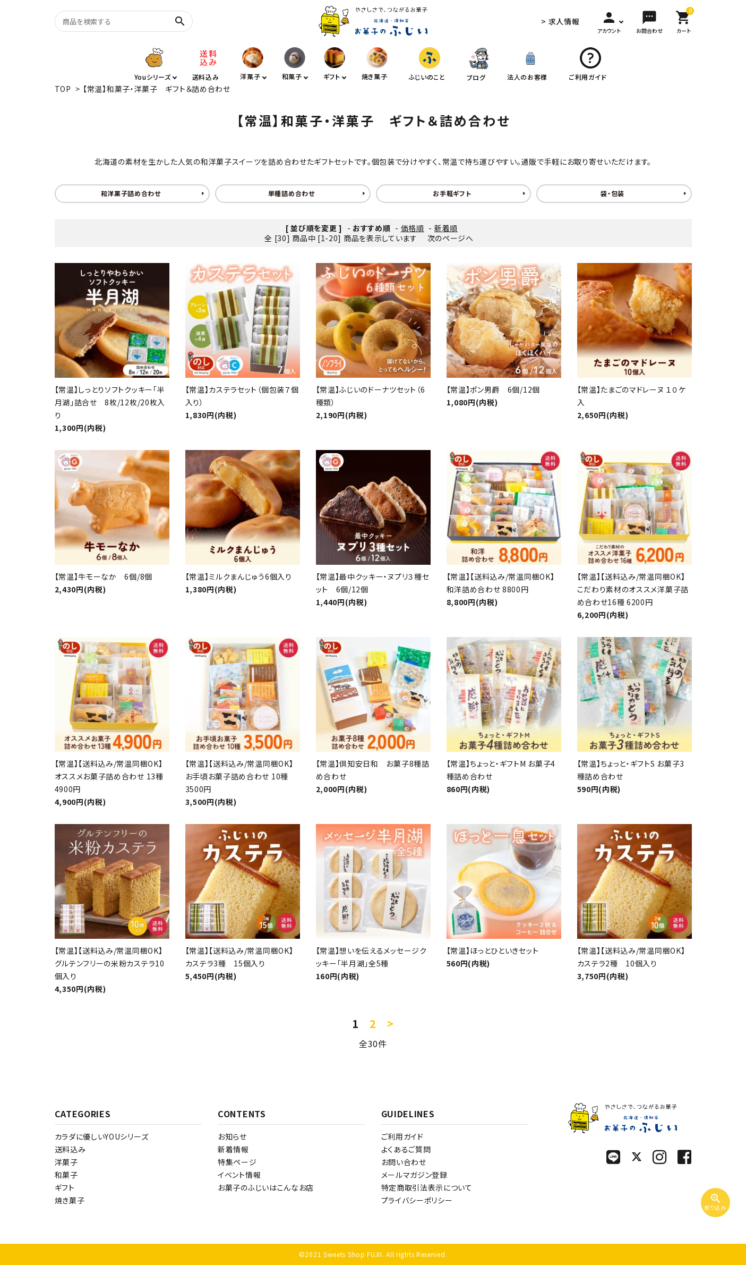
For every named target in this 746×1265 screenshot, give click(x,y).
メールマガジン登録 (414, 1174)
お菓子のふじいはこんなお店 (266, 1187)
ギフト (65, 1187)
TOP (63, 88)
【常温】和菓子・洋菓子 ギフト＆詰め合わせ (156, 88)
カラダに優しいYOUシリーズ (102, 1136)
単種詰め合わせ (291, 193)
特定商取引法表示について (427, 1187)
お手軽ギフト (452, 193)
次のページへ (450, 238)
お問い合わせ (403, 1162)
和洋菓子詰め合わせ (131, 193)
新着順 (446, 228)
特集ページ (237, 1162)
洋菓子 (66, 1162)
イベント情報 (239, 1174)
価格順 (412, 228)
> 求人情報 (560, 21)
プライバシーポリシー (417, 1200)
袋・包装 (612, 193)
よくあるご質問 (406, 1149)
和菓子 (66, 1174)
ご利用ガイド (402, 1136)
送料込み (70, 1149)
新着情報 (233, 1149)
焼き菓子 (70, 1200)
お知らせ (232, 1136)
